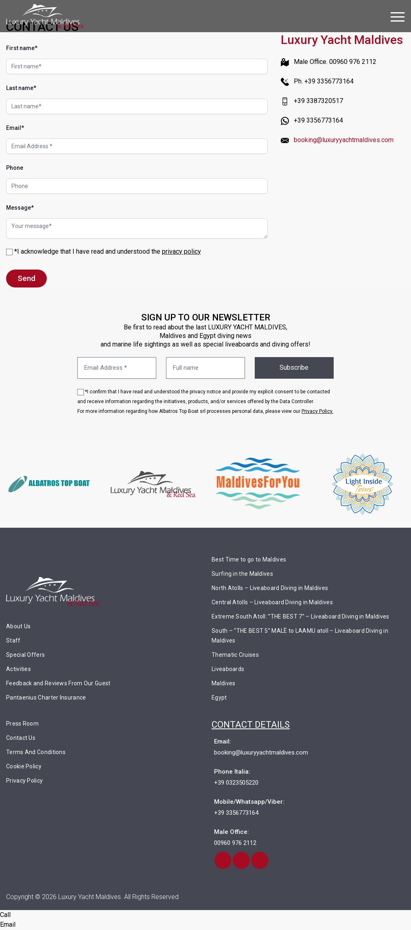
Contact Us (20, 738)
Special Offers (25, 655)
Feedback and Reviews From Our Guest (58, 683)
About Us (18, 626)
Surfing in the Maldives (242, 574)
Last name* (21, 88)
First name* (21, 48)
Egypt (219, 698)
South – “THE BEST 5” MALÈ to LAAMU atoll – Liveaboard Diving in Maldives (300, 636)
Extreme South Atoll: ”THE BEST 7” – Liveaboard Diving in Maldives (300, 617)
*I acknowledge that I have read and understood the (103, 251)
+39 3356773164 (236, 813)
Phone (14, 168)
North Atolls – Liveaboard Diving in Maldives (270, 588)
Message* (20, 207)
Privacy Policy (24, 781)
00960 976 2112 (235, 843)
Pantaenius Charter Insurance (46, 698)
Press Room (22, 724)
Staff (13, 641)
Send (26, 278)
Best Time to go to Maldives (249, 560)
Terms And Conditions (36, 752)
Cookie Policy (24, 766)
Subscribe (294, 368)
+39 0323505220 (236, 783)
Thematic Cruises (235, 655)
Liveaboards (228, 669)
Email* (15, 128)
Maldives (223, 683)
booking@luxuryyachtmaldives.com (344, 140)
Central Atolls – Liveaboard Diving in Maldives (272, 602)
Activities (18, 669)
